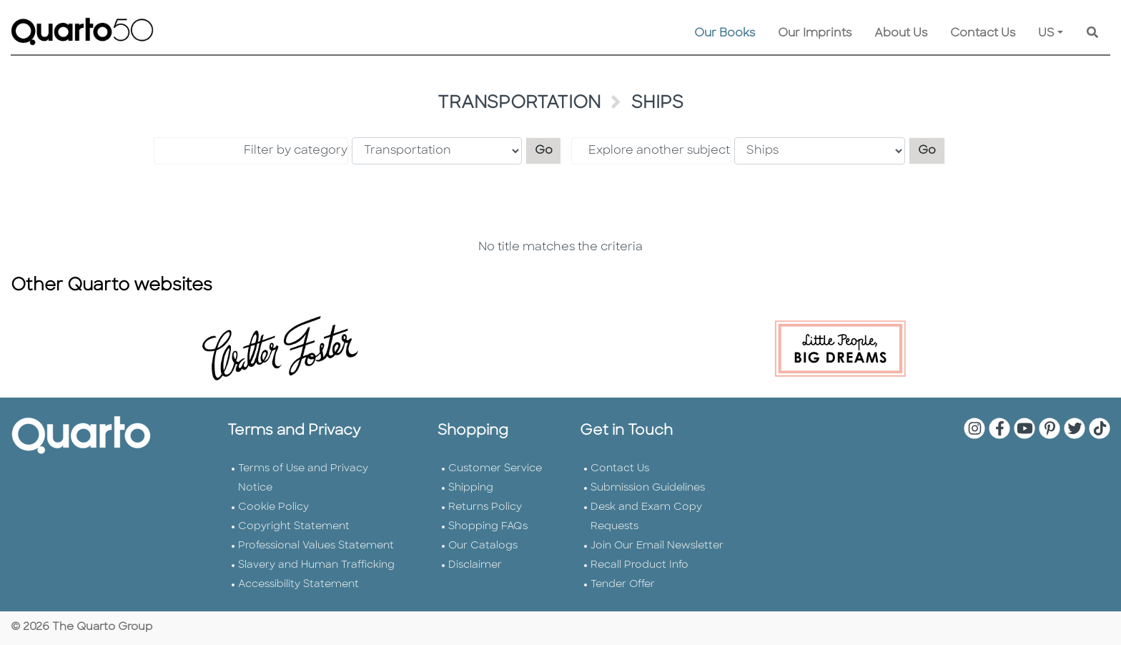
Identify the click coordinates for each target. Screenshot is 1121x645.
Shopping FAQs (488, 526)
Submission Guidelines (648, 488)
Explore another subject (659, 151)
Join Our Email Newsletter (657, 546)
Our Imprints (814, 33)
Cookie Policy (273, 507)
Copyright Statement (294, 526)
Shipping (470, 488)
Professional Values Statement (316, 546)
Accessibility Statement (298, 584)
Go (548, 149)
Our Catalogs (483, 546)
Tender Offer (623, 584)
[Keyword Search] (1092, 33)
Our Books (724, 33)
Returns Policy (485, 507)
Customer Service (495, 468)
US (1046, 33)
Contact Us (982, 33)
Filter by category (295, 151)
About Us (900, 33)
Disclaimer (475, 565)
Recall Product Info (639, 565)
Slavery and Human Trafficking (316, 565)
